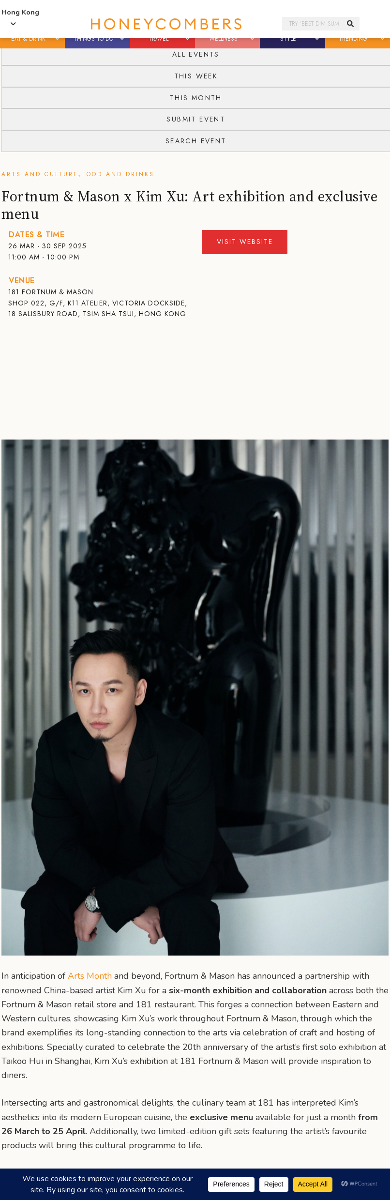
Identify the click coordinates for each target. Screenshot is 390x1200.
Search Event (195, 141)
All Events (196, 54)
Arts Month (90, 976)
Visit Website (245, 241)
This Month (196, 98)
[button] (58, 38)
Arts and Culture (39, 174)
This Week (196, 76)
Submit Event (195, 119)
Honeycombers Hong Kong (166, 24)
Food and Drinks (118, 174)
